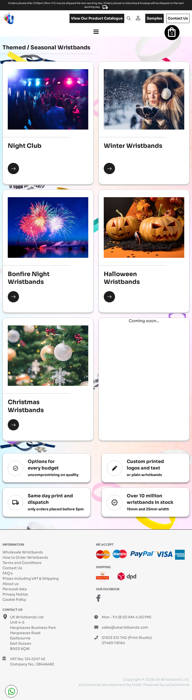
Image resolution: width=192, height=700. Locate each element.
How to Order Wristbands (25, 557)
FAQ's (7, 573)
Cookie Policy (14, 599)
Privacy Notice (15, 594)
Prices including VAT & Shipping (30, 578)
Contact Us (12, 568)
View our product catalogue (97, 18)
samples (154, 18)
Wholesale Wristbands (22, 552)
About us (10, 583)
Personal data (14, 589)
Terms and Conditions (22, 562)
